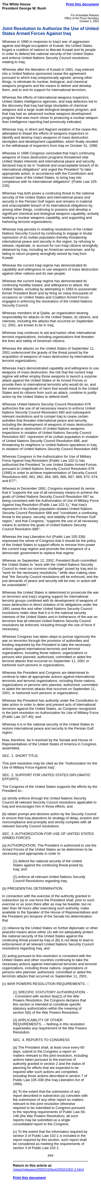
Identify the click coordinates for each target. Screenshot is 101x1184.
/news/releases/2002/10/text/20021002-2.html (48, 1169)
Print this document (82, 4)
